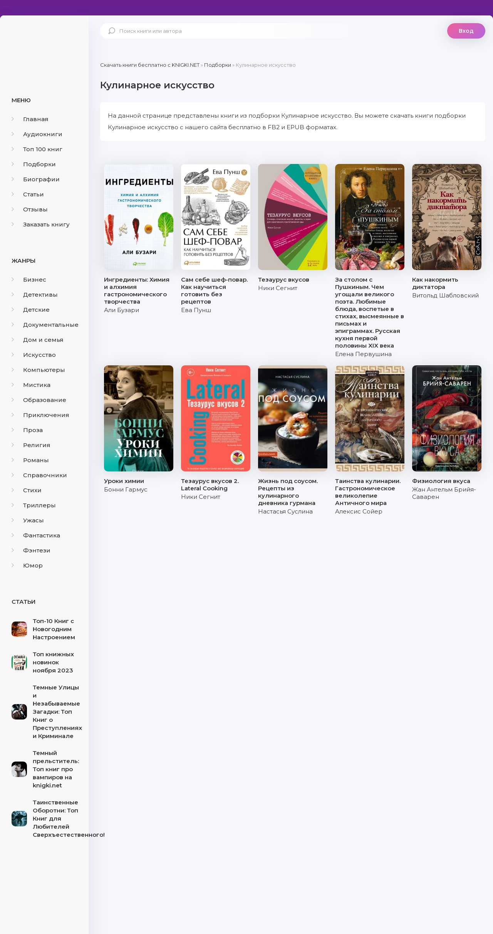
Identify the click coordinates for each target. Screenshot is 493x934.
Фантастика (36, 535)
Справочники (39, 475)
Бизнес (29, 279)
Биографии (36, 179)
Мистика (31, 384)
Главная (30, 119)
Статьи (28, 194)
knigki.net (44, 44)
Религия (31, 445)
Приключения (40, 415)
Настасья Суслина (285, 511)
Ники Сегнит (277, 288)
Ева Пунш (196, 310)
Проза (27, 430)
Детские (31, 309)
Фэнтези (31, 550)
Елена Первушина (363, 354)
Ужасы (28, 520)
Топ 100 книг (37, 149)
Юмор (27, 565)
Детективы (35, 294)
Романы (30, 460)
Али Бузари (121, 310)
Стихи (27, 490)
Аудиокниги (37, 134)
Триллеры (34, 505)
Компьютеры (38, 369)
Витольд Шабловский (445, 295)
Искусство (34, 354)
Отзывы (30, 209)
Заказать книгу (41, 224)
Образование (39, 400)
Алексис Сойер (358, 511)
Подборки (34, 164)
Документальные (45, 324)
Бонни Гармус (126, 489)
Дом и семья (38, 339)
